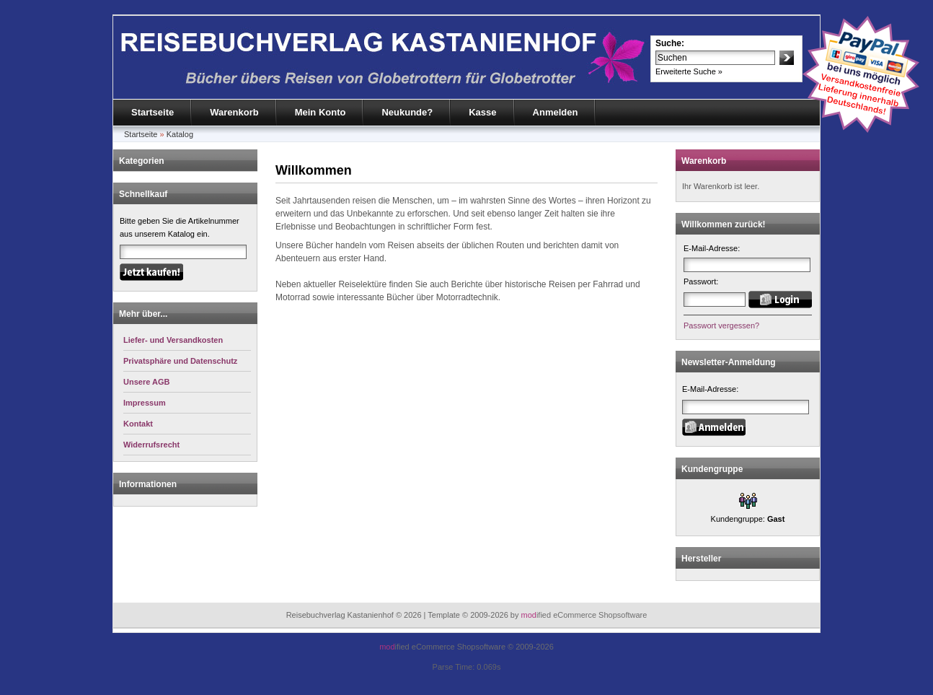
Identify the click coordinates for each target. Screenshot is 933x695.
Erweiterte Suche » (688, 71)
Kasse (482, 112)
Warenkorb (234, 112)
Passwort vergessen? (721, 325)
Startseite (152, 112)
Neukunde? (407, 112)
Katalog (180, 134)
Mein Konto (320, 112)
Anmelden (555, 112)
